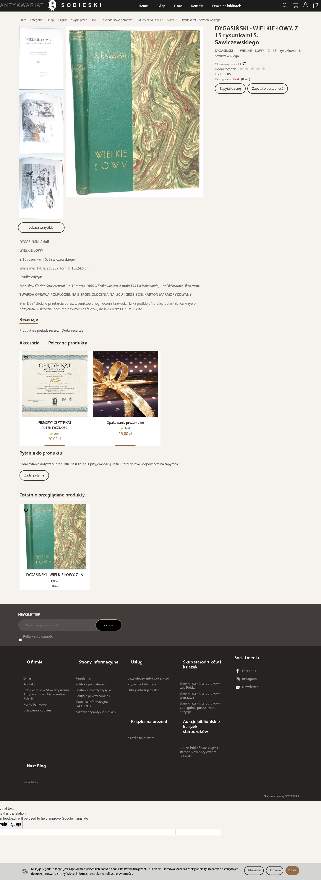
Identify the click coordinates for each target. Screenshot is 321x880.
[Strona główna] (59, 7)
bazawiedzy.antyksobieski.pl (96, 722)
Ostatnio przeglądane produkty (68, 510)
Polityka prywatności (38, 655)
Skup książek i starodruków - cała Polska (200, 696)
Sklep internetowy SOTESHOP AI (282, 784)
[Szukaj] (275, 7)
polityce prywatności (118, 874)
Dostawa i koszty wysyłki (93, 700)
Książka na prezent (141, 739)
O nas (178, 7)
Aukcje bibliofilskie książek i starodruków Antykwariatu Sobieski (200, 749)
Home (143, 7)
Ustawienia (254, 870)
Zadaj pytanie (34, 488)
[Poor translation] (16, 813)
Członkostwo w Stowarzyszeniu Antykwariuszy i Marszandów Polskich (46, 705)
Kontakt (197, 7)
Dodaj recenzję (72, 334)
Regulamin (83, 689)
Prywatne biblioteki (227, 7)
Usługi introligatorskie (143, 700)
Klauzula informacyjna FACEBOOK (91, 714)
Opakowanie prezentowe (125, 432)
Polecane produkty (88, 348)
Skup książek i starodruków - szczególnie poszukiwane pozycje (200, 718)
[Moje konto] (297, 7)
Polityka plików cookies (92, 706)
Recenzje (33, 321)
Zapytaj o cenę (230, 89)
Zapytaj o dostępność (267, 89)
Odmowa (275, 870)
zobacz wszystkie (41, 228)
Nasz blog (30, 770)
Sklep (161, 7)
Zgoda (292, 870)
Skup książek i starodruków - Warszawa (200, 706)
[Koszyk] (286, 7)
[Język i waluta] (307, 7)
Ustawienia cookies (37, 721)
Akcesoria (34, 348)
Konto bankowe (35, 715)
